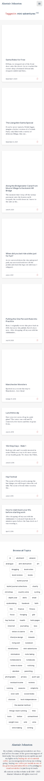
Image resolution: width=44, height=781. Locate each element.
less (35, 626)
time (34, 711)
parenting (29, 671)
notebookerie (15, 660)
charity (35, 586)
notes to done (16, 666)
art (38, 564)
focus (12, 615)
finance (26, 609)
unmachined (33, 717)
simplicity (34, 689)
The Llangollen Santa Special (19, 122)
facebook (35, 603)
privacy (24, 677)
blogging (15, 569)
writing (30, 728)
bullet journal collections (17, 586)
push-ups (36, 677)
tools (9, 717)
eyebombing (21, 603)
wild (25, 723)
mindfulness (13, 649)
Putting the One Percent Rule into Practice (22, 320)
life (31, 632)
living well (16, 643)
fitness (37, 609)
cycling (11, 598)
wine (34, 723)
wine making (17, 728)
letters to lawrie (18, 632)
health (22, 620)
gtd (33, 615)
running (10, 689)
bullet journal (22, 581)
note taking (29, 655)
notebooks (30, 660)
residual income (16, 683)
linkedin (31, 637)
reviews (31, 683)
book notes (28, 569)
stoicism (11, 700)
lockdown (29, 643)
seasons (21, 689)
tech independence (29, 700)
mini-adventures (30, 649)
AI (10, 558)
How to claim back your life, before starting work (19, 510)
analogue (9, 564)
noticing (30, 666)
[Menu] (39, 3)
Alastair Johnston (12, 3)
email (8, 603)
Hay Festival (11, 476)
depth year (23, 598)
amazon (32, 558)
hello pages (35, 620)
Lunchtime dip (12, 412)
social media (29, 694)
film (15, 609)
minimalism (15, 655)
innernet (11, 626)
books (30, 575)
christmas (14, 592)
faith (7, 609)
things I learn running (18, 711)
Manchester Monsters (16, 384)
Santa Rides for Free (15, 59)
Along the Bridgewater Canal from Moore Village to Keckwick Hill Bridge (22, 188)
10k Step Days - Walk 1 (16, 446)
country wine (29, 592)
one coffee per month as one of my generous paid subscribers (22, 765)
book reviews (17, 575)
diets (35, 598)
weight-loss (13, 723)
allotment (20, 558)
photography (10, 677)
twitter (19, 717)
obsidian (15, 671)
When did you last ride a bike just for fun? (21, 254)
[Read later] (37, 79)
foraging (23, 615)
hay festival (10, 620)
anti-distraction (25, 564)
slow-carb (15, 694)
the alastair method (23, 706)
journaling (24, 626)
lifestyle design (16, 637)
